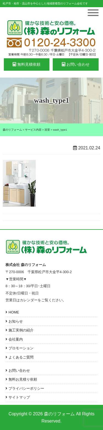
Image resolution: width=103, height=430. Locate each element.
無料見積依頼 (26, 64)
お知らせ (16, 321)
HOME (14, 312)
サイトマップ (19, 397)
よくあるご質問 (21, 357)
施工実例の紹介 (21, 330)
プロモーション (21, 348)
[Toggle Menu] (93, 12)
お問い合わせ (76, 64)
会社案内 (16, 339)
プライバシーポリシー (26, 388)
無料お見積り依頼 (23, 379)
